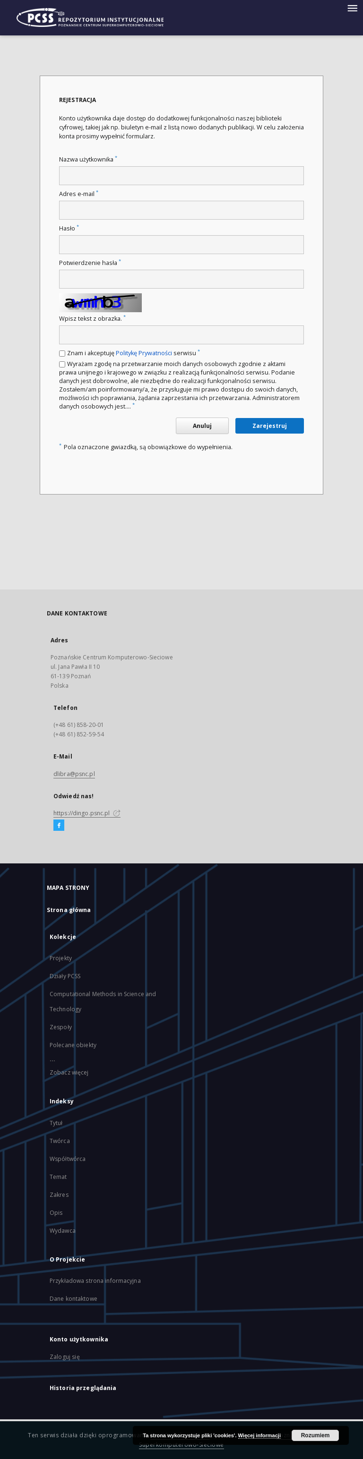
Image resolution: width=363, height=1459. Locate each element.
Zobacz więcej (69, 1072)
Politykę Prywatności (144, 353)
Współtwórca (68, 1159)
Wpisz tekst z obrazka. (92, 319)
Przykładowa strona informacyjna (95, 1281)
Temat (58, 1177)
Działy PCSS (65, 976)
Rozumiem (315, 1435)
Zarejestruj (269, 426)
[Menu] (352, 7)
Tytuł (56, 1123)
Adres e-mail (78, 194)
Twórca (60, 1141)
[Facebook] (58, 825)
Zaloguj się (65, 1357)
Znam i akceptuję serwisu (133, 353)
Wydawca (63, 1231)
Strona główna (69, 910)
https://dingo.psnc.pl (87, 813)
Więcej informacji (259, 1435)
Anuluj (202, 426)
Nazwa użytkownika (88, 159)
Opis (56, 1213)
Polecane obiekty (73, 1045)
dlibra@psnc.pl (74, 774)
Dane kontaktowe (73, 1299)
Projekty (61, 958)
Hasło (69, 228)
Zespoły (61, 1027)
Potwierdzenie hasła (90, 263)
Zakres (59, 1195)
